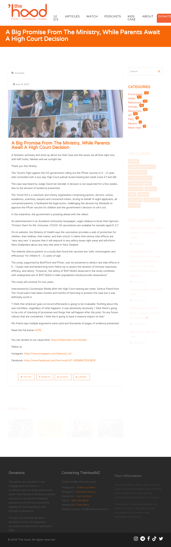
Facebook (44, 380)
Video (131, 101)
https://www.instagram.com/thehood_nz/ (48, 356)
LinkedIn (81, 380)
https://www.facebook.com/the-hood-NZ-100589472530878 (59, 363)
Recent (132, 126)
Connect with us (85, 498)
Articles (72, 16)
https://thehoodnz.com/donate (69, 342)
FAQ (131, 122)
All (129, 118)
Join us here (84, 502)
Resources (134, 114)
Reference (134, 105)
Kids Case (132, 18)
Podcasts (112, 16)
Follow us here (86, 493)
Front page (135, 97)
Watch (92, 16)
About (147, 16)
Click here (82, 511)
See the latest (80, 506)
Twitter (26, 380)
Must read (134, 130)
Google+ (62, 380)
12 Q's (55, 18)
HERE (38, 333)
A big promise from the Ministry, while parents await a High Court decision (60, 148)
